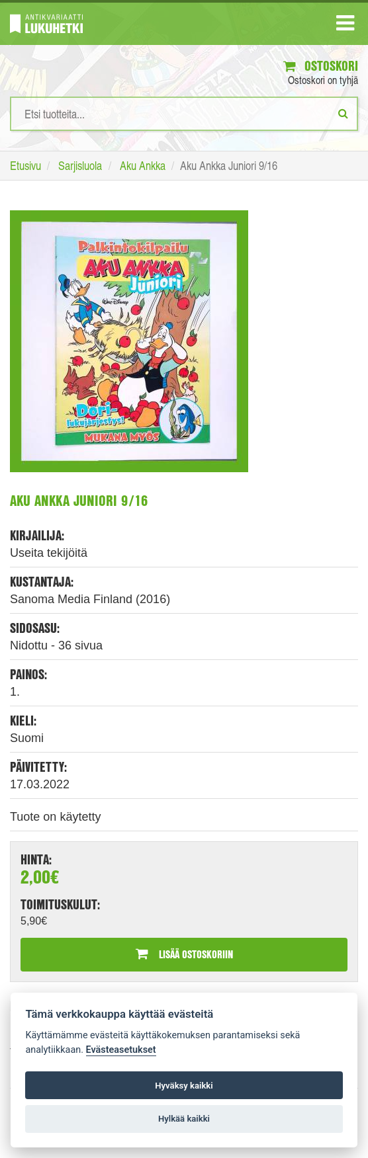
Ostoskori (320, 66)
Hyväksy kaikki (183, 1086)
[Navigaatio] (345, 26)
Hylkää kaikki (184, 1119)
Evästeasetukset (121, 1049)
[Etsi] (343, 113)
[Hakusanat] (184, 114)
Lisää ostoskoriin (184, 954)
